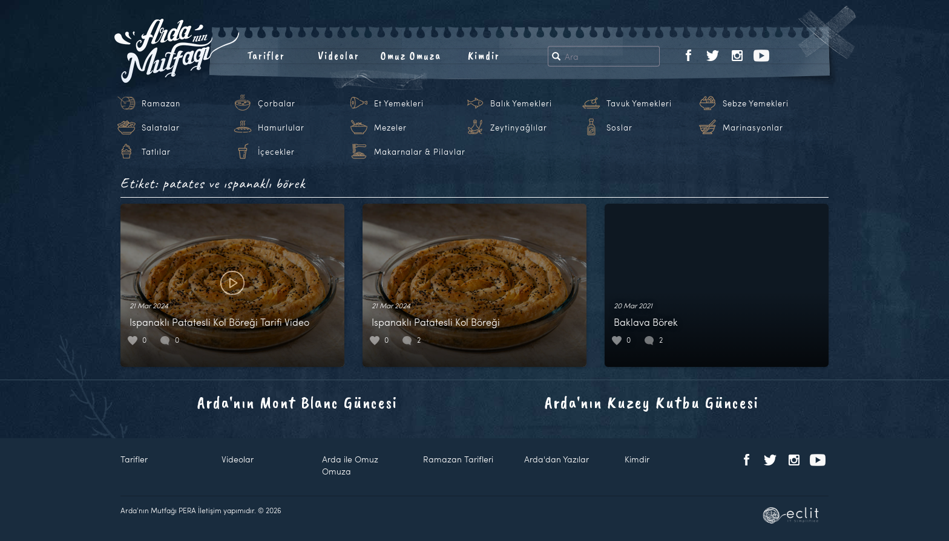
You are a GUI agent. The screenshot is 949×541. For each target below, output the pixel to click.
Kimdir (484, 55)
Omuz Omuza (411, 55)
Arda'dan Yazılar (556, 459)
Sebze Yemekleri (756, 103)
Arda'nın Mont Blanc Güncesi (297, 402)
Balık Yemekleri (521, 103)
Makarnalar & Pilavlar (419, 151)
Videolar (339, 55)
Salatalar (161, 127)
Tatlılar (156, 151)
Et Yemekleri (399, 103)
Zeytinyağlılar (518, 127)
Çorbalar (276, 103)
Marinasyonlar (753, 127)
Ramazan (161, 103)
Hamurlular (281, 127)
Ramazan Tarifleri (458, 459)
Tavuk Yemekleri (639, 103)
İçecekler (276, 151)
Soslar (619, 127)
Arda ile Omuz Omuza (350, 465)
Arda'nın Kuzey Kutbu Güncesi (652, 402)
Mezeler (390, 127)
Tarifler (266, 55)
